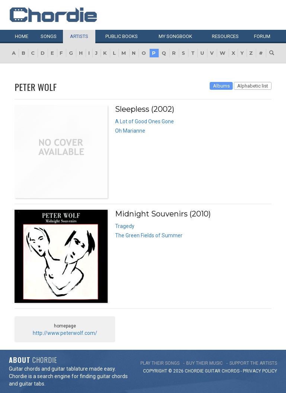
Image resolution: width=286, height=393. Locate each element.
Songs (49, 36)
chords (230, 371)
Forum (262, 36)
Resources (225, 36)
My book (175, 36)
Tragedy (124, 226)
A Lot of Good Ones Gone (144, 121)
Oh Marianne (130, 131)
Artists (79, 36)
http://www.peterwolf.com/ (65, 333)
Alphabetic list (252, 86)
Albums (221, 86)
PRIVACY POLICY (260, 371)
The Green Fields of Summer (148, 235)
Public (121, 36)
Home (21, 36)
